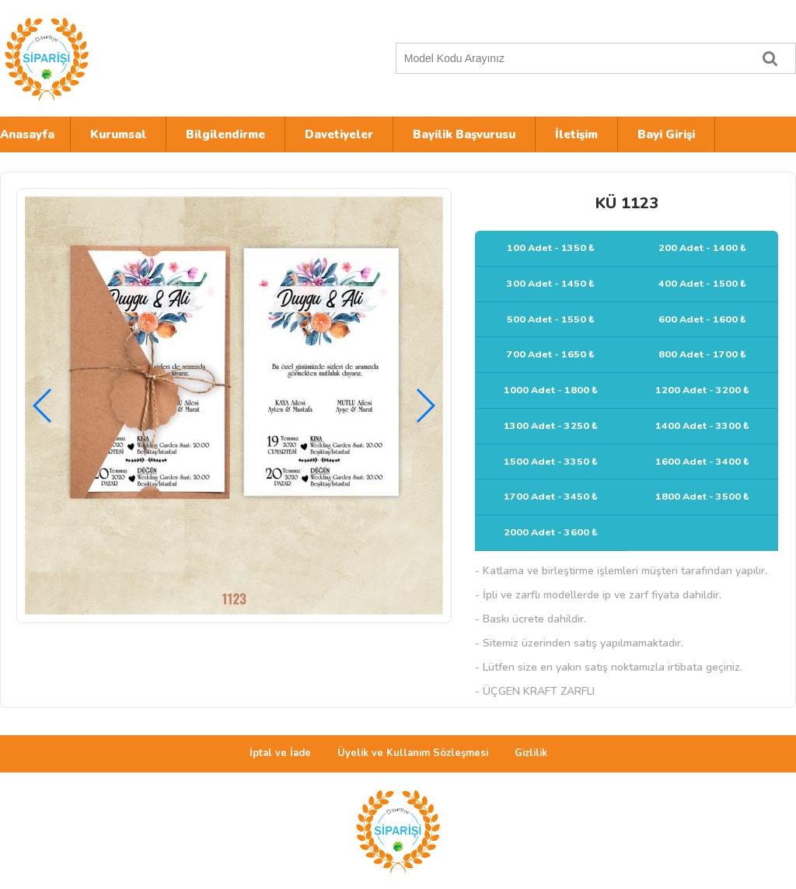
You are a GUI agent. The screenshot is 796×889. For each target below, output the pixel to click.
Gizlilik (531, 753)
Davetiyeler (339, 134)
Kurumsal (118, 134)
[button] (424, 406)
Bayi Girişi (666, 134)
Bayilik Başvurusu (464, 134)
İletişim (576, 134)
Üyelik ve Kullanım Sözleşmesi (412, 753)
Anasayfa (27, 134)
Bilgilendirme (225, 134)
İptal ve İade (280, 753)
